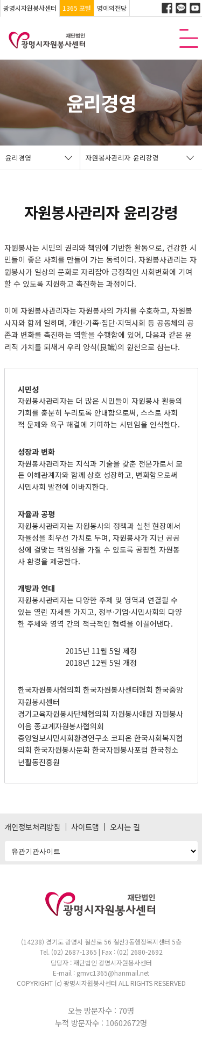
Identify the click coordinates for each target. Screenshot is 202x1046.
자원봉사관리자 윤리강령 (122, 157)
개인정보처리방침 (32, 826)
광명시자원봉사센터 (30, 7)
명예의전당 (112, 7)
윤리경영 (18, 157)
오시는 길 (125, 826)
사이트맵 (85, 826)
